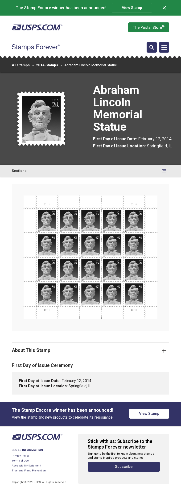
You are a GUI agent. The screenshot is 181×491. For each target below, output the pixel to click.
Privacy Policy (20, 455)
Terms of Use (20, 460)
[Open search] (152, 47)
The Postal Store (149, 27)
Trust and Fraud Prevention (29, 470)
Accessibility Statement (26, 465)
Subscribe (123, 466)
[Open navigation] (164, 47)
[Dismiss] (164, 8)
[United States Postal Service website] (37, 27)
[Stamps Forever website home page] (36, 47)
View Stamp (132, 7)
